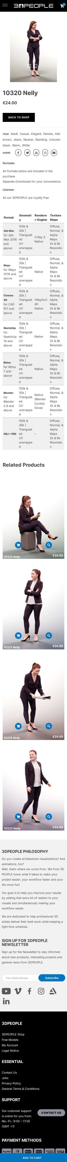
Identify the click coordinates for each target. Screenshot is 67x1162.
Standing (41, 139)
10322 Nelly (12, 556)
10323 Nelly (12, 828)
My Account (10, 1045)
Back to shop (18, 117)
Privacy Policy (11, 1083)
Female (48, 134)
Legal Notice (10, 1050)
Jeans (17, 139)
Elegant (36, 134)
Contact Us (9, 1072)
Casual (24, 134)
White (26, 145)
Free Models (10, 1040)
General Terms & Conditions (20, 1089)
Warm (16, 145)
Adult (14, 134)
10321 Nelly (12, 647)
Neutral (28, 139)
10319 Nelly (12, 738)
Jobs (5, 1078)
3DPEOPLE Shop (13, 1034)
